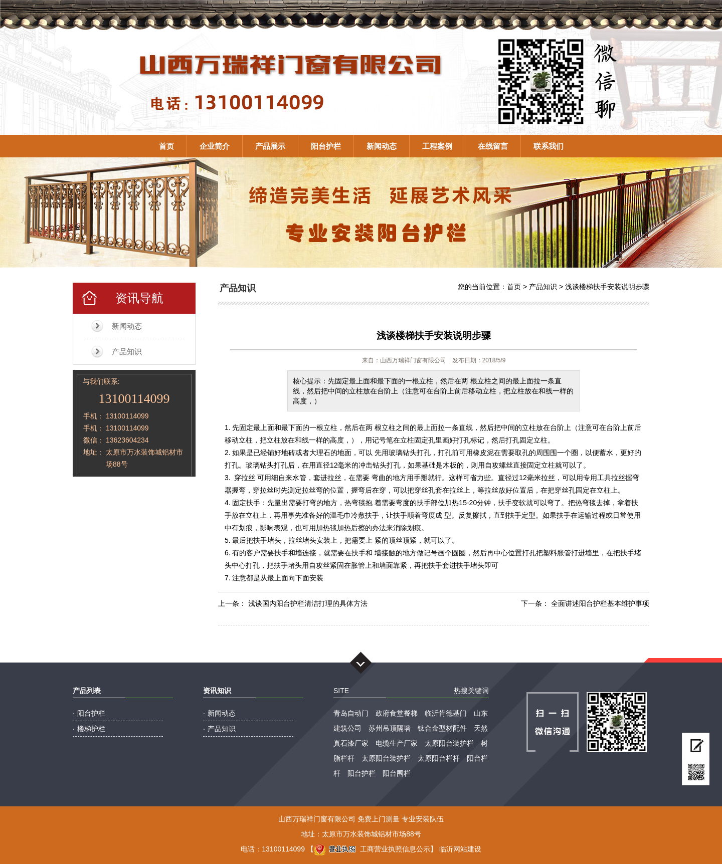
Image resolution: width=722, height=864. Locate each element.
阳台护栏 (326, 146)
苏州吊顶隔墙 (390, 728)
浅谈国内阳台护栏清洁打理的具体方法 (308, 603)
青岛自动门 (351, 713)
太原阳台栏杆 (439, 758)
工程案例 (437, 146)
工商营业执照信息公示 (372, 849)
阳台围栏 (397, 773)
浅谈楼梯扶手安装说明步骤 (607, 287)
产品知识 (127, 351)
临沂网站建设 (460, 849)
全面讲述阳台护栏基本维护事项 (600, 603)
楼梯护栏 (91, 729)
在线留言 (493, 146)
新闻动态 (382, 146)
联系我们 (548, 146)
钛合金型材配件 (442, 728)
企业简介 (215, 146)
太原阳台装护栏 (449, 743)
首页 (166, 146)
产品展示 (270, 146)
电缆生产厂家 (397, 743)
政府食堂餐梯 (397, 713)
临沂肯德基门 (446, 713)
